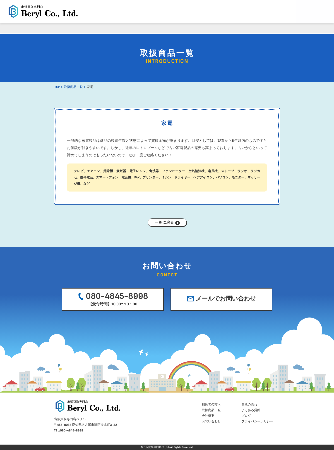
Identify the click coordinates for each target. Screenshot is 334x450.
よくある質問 (185, 28)
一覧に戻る (167, 222)
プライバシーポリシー (257, 421)
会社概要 (223, 28)
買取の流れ (110, 28)
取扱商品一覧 (148, 28)
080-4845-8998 (112, 298)
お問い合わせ (211, 421)
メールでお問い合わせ (221, 298)
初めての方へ (72, 28)
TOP (57, 87)
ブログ (261, 28)
